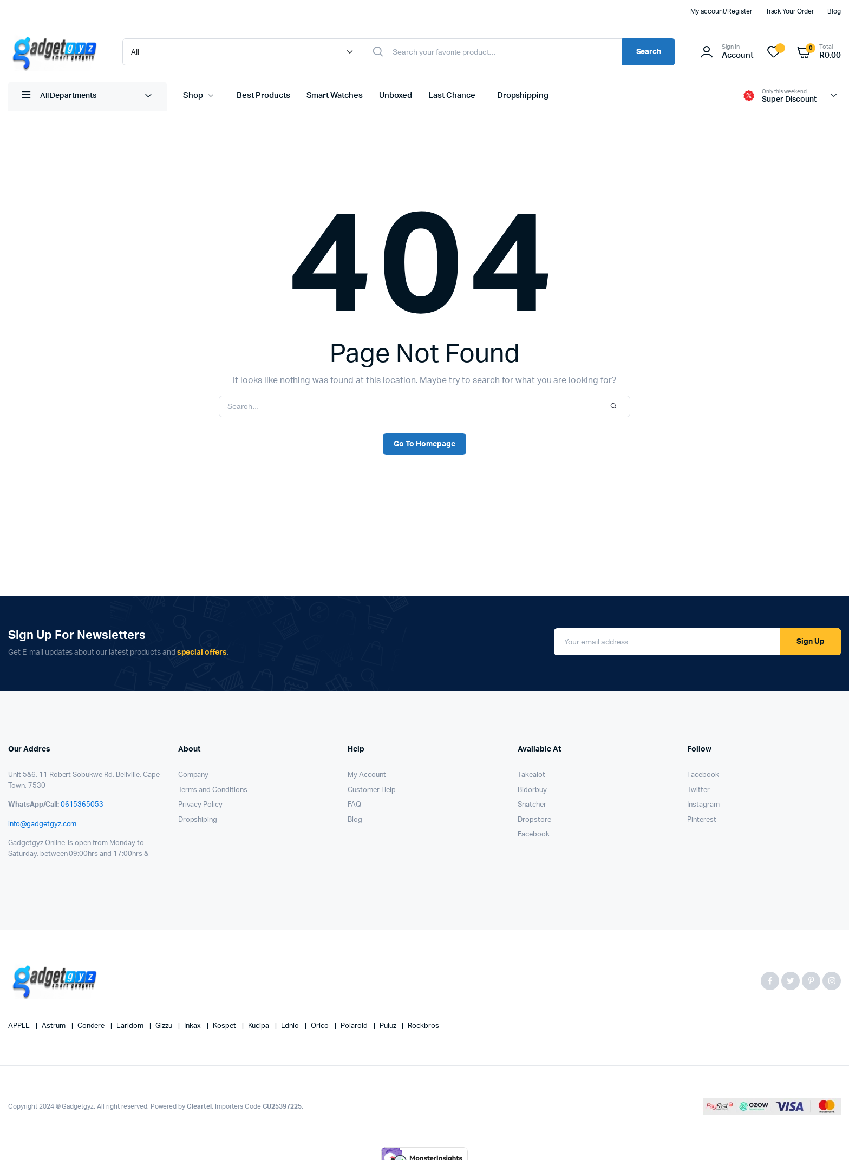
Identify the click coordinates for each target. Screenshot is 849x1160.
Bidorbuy (532, 790)
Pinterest (701, 819)
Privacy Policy (200, 804)
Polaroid (355, 1026)
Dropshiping (198, 819)
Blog (834, 11)
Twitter (698, 790)
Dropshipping (523, 95)
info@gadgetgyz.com (42, 824)
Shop (193, 95)
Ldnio (291, 1026)
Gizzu (164, 1026)
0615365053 (82, 804)
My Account (367, 775)
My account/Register (721, 11)
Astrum (54, 1026)
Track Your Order (790, 11)
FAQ (354, 804)
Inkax (193, 1026)
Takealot (531, 775)
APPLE (19, 1026)
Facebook (534, 834)
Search (649, 52)
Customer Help (372, 790)
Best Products (263, 95)
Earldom (130, 1026)
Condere (92, 1026)
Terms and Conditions (212, 790)
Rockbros (423, 1026)
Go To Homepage (424, 444)
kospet (225, 1026)
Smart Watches (334, 95)
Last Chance (451, 95)
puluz (389, 1026)
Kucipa (259, 1026)
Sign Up (810, 641)
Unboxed (395, 95)
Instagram (703, 804)
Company (193, 775)
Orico (320, 1026)
